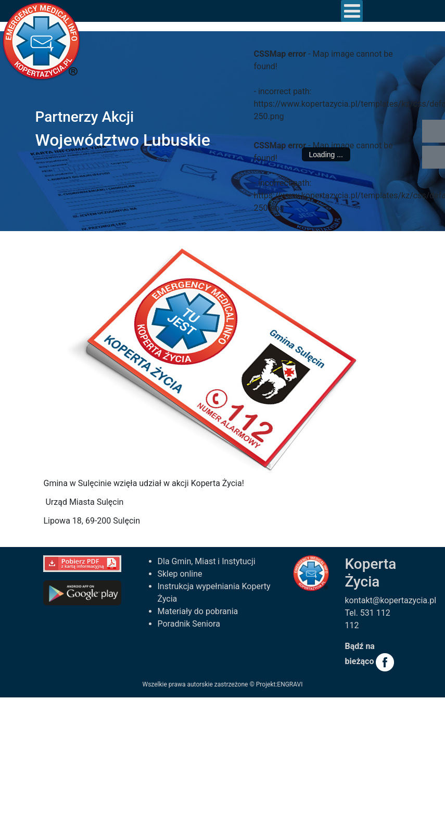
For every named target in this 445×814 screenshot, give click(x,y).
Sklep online (180, 574)
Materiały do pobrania (198, 611)
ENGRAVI (289, 684)
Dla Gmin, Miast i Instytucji (207, 561)
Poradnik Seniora (189, 624)
